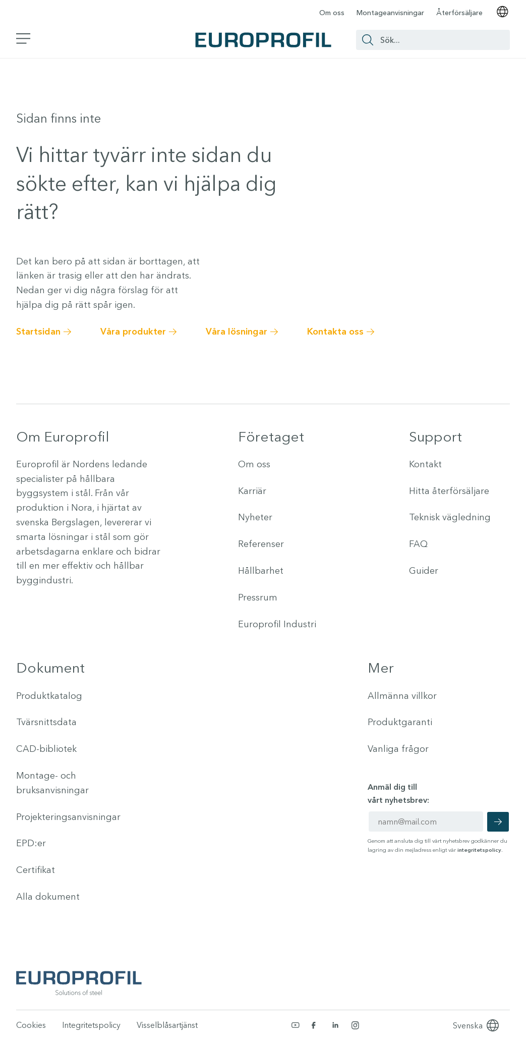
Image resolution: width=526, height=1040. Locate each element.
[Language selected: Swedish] (468, 1025)
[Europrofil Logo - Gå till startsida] (263, 39)
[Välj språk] (502, 12)
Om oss (331, 12)
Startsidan (38, 331)
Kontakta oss (335, 331)
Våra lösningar (236, 331)
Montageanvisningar (390, 12)
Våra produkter (133, 331)
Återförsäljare (459, 12)
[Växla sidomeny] (23, 39)
